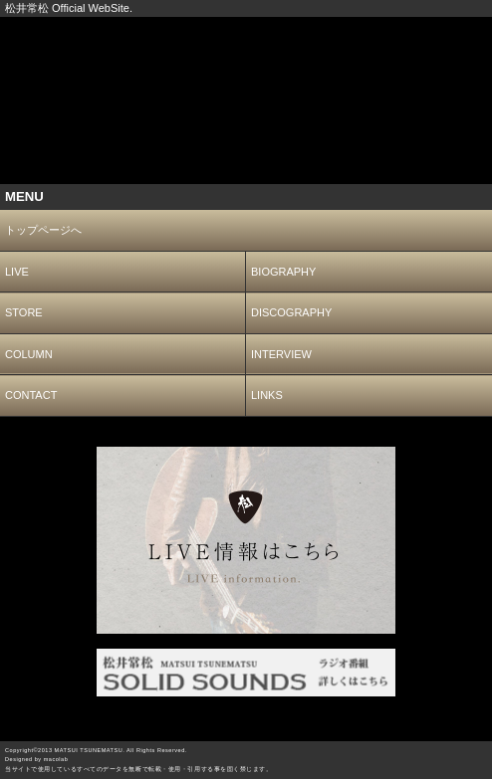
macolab (56, 759)
